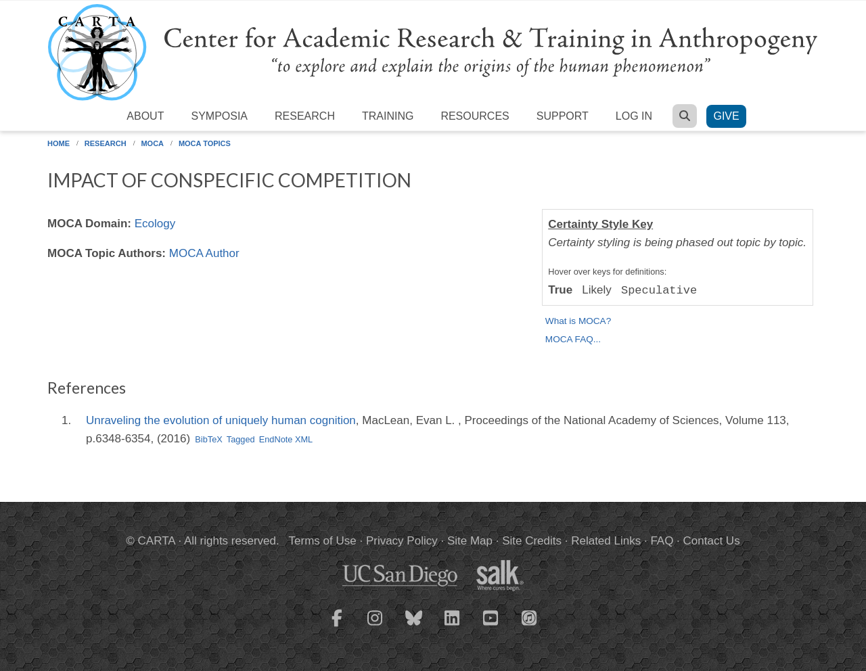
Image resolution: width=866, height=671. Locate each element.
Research (305, 116)
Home (58, 143)
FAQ (661, 540)
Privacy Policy (402, 540)
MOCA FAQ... (573, 339)
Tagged (241, 439)
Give (726, 116)
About (145, 116)
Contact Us (711, 540)
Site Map (470, 540)
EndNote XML (286, 439)
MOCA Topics (205, 143)
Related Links (606, 540)
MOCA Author (204, 253)
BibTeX (208, 439)
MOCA (152, 143)
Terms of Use (323, 540)
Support (563, 116)
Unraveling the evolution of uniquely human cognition (221, 420)
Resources (474, 116)
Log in (634, 116)
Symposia (219, 116)
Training (387, 116)
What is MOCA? (578, 321)
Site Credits (532, 540)
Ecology (155, 223)
